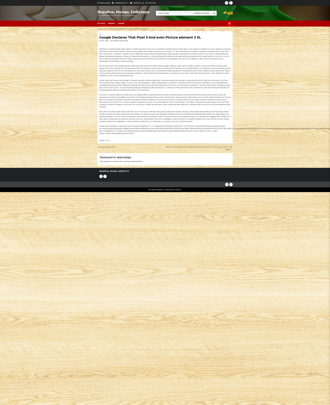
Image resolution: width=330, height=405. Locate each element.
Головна (100, 29)
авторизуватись (137, 161)
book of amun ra (154, 97)
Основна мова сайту (120, 41)
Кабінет (111, 23)
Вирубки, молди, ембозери (123, 12)
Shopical (167, 190)
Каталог (101, 23)
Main (105, 29)
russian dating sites (107, 147)
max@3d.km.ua (138, 3)
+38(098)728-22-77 (121, 3)
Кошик (121, 23)
